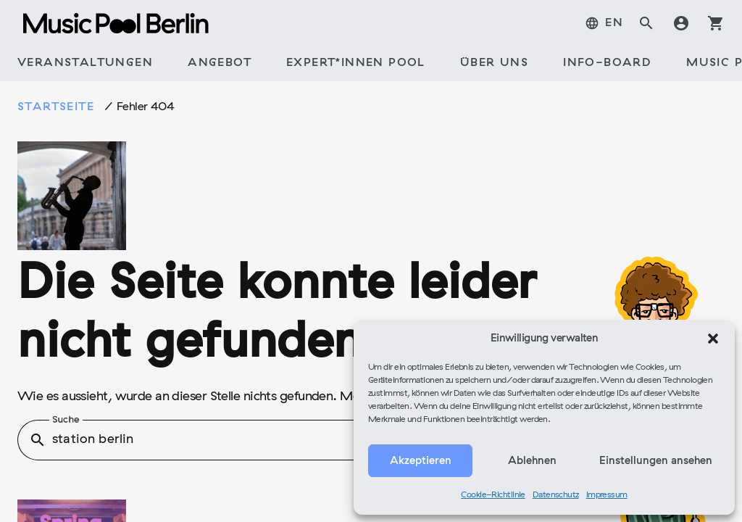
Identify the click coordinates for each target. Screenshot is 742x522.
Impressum (607, 495)
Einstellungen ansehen (655, 461)
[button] (713, 338)
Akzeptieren (420, 461)
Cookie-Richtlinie (493, 495)
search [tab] (646, 23)
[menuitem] (604, 23)
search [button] (37, 440)
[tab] (85, 63)
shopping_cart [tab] (716, 23)
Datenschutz (556, 495)
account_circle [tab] (681, 23)
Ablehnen (532, 461)
